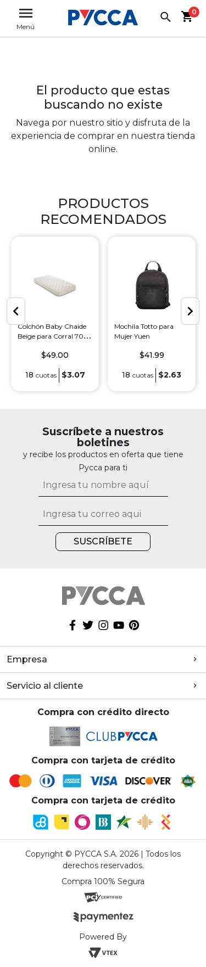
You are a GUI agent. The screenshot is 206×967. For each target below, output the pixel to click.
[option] (55, 314)
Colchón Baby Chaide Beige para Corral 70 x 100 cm (53, 336)
